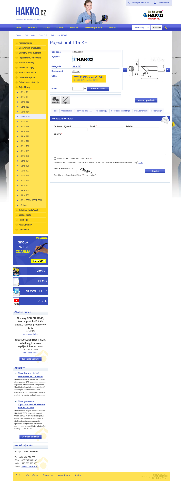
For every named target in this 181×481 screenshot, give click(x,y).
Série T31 (23, 151)
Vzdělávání (24, 230)
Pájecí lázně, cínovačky (30, 58)
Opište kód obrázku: (64, 168)
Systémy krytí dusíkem (30, 53)
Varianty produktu (146, 100)
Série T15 (76, 66)
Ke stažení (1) (101, 111)
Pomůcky (23, 220)
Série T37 (23, 171)
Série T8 (22, 92)
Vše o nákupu (32, 475)
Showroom (48, 475)
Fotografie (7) (157, 111)
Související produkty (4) (120, 111)
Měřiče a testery (26, 63)
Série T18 (23, 126)
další (167, 70)
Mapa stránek (64, 475)
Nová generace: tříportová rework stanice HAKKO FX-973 (31, 404)
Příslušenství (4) (141, 111)
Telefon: (130, 126)
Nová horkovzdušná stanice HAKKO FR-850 (30, 374)
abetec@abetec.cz (30, 466)
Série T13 (23, 107)
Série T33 (23, 156)
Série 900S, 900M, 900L (29, 200)
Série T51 (23, 185)
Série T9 (22, 97)
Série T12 (23, 102)
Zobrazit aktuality (30, 437)
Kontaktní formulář (62, 118)
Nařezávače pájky (27, 72)
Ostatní (22, 205)
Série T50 (23, 180)
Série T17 (23, 121)
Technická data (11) (84, 111)
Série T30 (23, 146)
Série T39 (23, 176)
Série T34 (23, 161)
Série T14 (23, 112)
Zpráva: (58, 134)
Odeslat (155, 171)
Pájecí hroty (24, 87)
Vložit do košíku (98, 88)
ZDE (140, 162)
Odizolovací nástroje (29, 82)
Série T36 (23, 166)
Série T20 (23, 136)
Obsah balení (66, 111)
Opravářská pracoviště (30, 48)
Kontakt (78, 475)
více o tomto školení (30, 334)
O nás (18, 475)
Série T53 (23, 195)
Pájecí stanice (25, 43)
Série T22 (23, 141)
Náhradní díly (25, 225)
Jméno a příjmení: (63, 126)
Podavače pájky (26, 67)
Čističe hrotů (25, 215)
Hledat (165, 27)
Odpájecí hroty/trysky (29, 210)
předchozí (125, 70)
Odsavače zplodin (27, 77)
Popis (55, 111)
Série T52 (23, 190)
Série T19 (23, 131)
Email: (93, 126)
